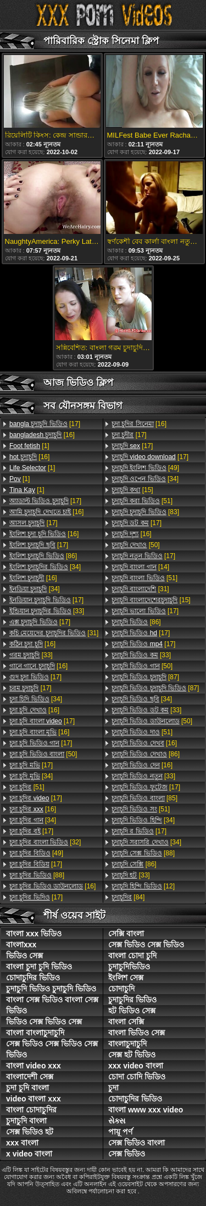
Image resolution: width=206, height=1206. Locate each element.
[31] (53, 633)
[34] (45, 567)
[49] (36, 853)
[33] (46, 611)
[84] (128, 897)
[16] (42, 435)
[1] (29, 446)
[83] (145, 512)
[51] (26, 787)
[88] (36, 875)
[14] (140, 567)
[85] (144, 798)
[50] (43, 754)
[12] (143, 886)
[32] (45, 842)
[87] (145, 677)
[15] (132, 490)
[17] (44, 424)
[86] (43, 556)
